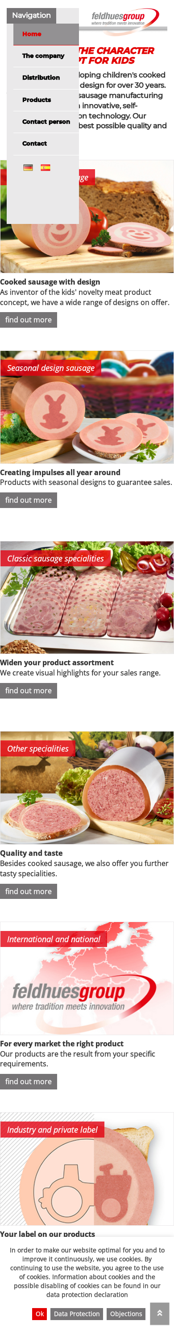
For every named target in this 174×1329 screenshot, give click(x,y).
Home (31, 34)
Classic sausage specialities (55, 558)
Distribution (41, 77)
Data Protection (77, 1313)
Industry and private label (52, 1129)
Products (36, 100)
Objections (126, 1313)
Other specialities (38, 748)
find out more (28, 320)
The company (43, 56)
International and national (53, 939)
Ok (40, 1313)
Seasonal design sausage (51, 367)
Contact (34, 143)
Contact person (46, 121)
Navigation (31, 15)
